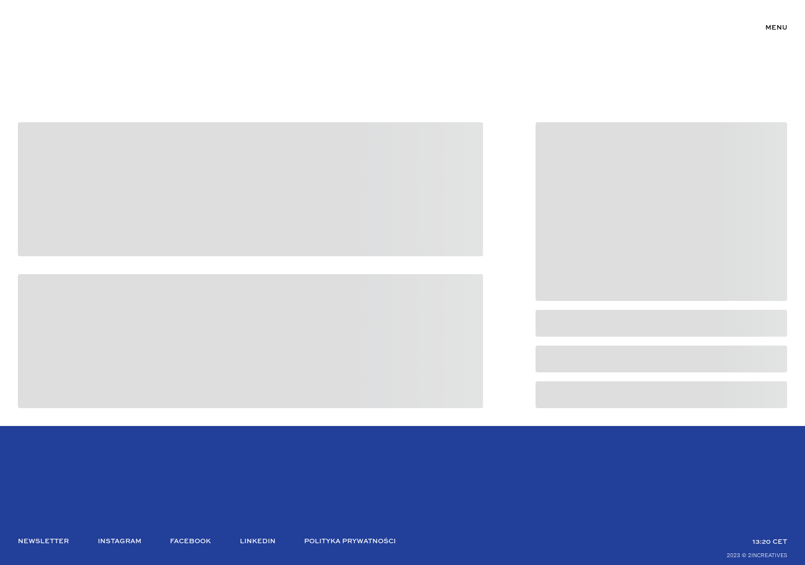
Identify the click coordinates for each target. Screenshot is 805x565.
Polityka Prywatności (350, 541)
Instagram (119, 541)
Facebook (190, 541)
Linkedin (258, 541)
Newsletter (43, 541)
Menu (776, 28)
